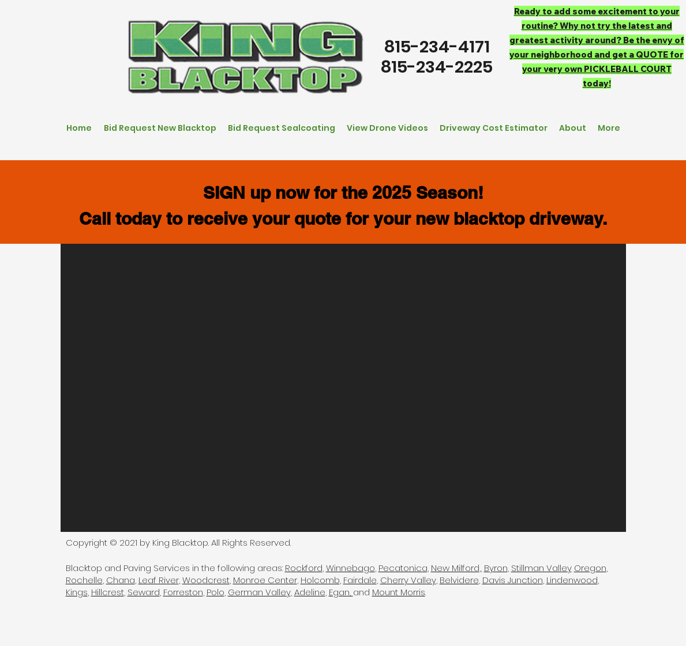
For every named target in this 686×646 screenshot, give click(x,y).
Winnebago (350, 568)
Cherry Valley (408, 580)
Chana (120, 580)
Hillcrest (107, 592)
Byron (496, 568)
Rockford (304, 568)
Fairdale (360, 580)
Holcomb (320, 580)
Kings (77, 592)
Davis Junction (512, 580)
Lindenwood (572, 580)
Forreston (183, 592)
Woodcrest (206, 580)
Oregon (590, 568)
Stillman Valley (541, 568)
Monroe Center (265, 580)
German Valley (259, 592)
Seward (144, 592)
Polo (215, 592)
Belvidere (459, 580)
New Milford (455, 568)
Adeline (309, 592)
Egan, (341, 592)
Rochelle (84, 580)
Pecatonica (403, 568)
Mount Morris (398, 592)
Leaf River (158, 580)
